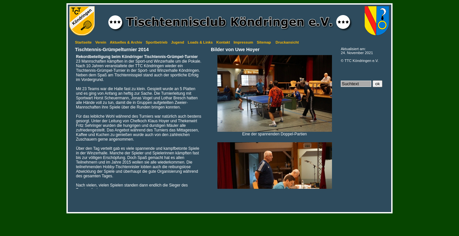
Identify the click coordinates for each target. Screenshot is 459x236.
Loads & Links (200, 42)
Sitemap (264, 42)
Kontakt (223, 42)
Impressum (243, 42)
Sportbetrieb (157, 42)
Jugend (177, 42)
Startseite (83, 42)
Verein (100, 42)
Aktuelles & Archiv (126, 42)
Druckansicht (287, 42)
